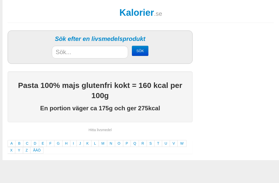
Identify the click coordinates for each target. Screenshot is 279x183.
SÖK (140, 51)
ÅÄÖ (37, 150)
